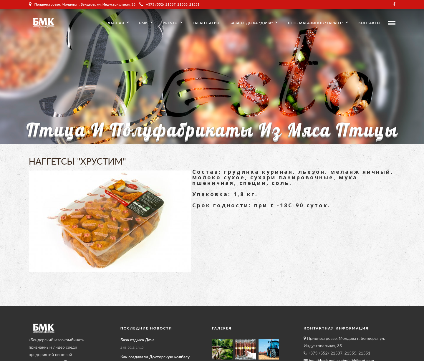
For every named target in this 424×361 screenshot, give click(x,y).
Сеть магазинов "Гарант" (315, 23)
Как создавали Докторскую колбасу (155, 356)
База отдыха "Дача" (251, 23)
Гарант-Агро (206, 23)
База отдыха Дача (137, 339)
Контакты (369, 23)
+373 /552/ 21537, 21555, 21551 (169, 4)
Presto (170, 23)
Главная (115, 23)
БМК (143, 23)
